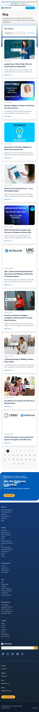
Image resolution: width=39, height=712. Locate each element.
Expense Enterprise (6, 541)
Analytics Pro (4, 568)
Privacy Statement (5, 707)
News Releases (5, 634)
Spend (3, 556)
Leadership (4, 629)
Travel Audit (4, 572)
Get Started (30, 8)
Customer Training (6, 595)
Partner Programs (6, 609)
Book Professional (6, 534)
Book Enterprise (5, 532)
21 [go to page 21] (26, 459)
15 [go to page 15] (34, 455)
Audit (2, 520)
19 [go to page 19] (17, 459)
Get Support (4, 676)
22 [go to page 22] (30, 459)
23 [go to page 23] (34, 459)
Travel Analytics (5, 570)
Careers (3, 627)
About (3, 623)
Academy (3, 586)
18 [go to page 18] (13, 459)
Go (2, 545)
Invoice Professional (6, 549)
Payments (3, 514)
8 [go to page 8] (4, 455)
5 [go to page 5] (24, 451)
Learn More (24, 3)
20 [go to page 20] (21, 459)
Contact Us (3, 668)
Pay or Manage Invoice (7, 611)
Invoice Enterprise (6, 547)
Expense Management (7, 509)
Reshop (3, 553)
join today (9, 495)
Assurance (4, 530)
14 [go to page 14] (30, 455)
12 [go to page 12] (21, 455)
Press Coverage (5, 636)
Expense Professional (6, 543)
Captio (3, 536)
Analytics (3, 518)
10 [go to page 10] (13, 455)
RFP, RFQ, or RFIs (6, 613)
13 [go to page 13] (26, 455)
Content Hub (4, 584)
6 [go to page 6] (28, 451)
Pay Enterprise (5, 551)
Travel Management (6, 512)
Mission (3, 632)
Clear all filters (31, 33)
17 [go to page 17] (9, 459)
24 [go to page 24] (14, 464)
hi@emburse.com (5, 683)
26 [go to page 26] (23, 464)
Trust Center (35, 707)
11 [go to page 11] (17, 455)
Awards (3, 625)
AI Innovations (5, 605)
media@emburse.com (6, 690)
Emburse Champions (6, 590)
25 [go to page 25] (18, 464)
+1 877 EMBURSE (8, 697)
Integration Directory (6, 607)
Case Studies (4, 593)
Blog (2, 582)
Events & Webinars (6, 588)
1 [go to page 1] (7, 451)
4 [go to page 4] (20, 451)
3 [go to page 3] (16, 451)
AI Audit (3, 566)
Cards (2, 539)
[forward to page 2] (25, 464)
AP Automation (5, 516)
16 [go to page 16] (5, 459)
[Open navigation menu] (37, 8)
